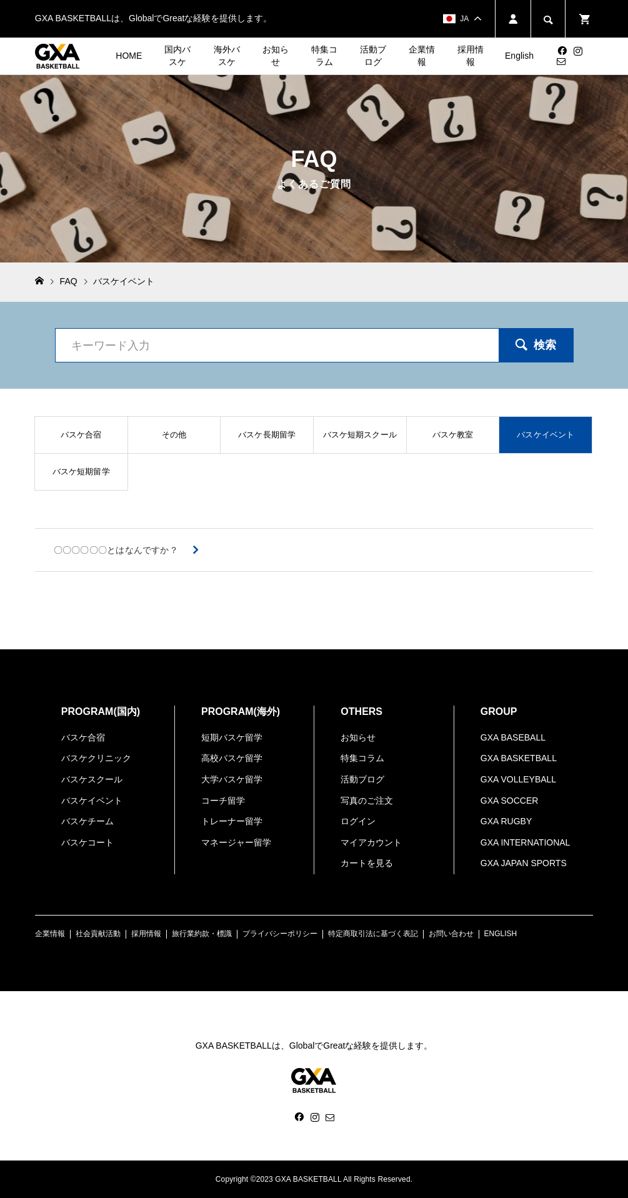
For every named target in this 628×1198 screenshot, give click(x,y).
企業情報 (422, 55)
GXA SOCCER (510, 801)
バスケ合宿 (83, 737)
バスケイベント (91, 801)
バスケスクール (91, 779)
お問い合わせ (451, 933)
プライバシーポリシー (279, 933)
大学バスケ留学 (231, 779)
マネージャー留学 (236, 842)
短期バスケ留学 (231, 737)
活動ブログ (373, 55)
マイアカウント (371, 842)
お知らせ (275, 55)
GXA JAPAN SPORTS (524, 863)
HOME (129, 56)
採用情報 (470, 55)
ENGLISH (500, 933)
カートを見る (367, 863)
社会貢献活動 (98, 933)
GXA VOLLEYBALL (518, 779)
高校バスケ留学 (231, 758)
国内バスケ (177, 55)
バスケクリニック (96, 758)
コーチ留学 (223, 801)
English (519, 56)
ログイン (358, 821)
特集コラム (324, 55)
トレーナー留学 (231, 821)
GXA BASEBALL (513, 737)
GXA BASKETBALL (519, 758)
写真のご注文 (367, 801)
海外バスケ (227, 55)
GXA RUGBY (506, 821)
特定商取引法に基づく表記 (373, 933)
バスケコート (87, 842)
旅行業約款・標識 (202, 933)
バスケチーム (87, 821)
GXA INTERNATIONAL (526, 842)
